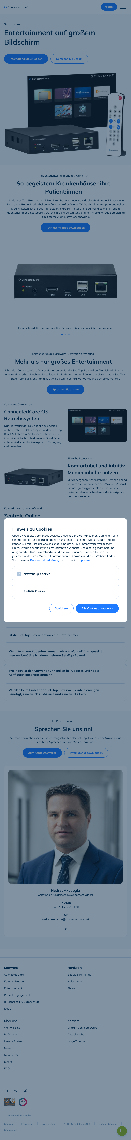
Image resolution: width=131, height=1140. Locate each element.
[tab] (65, 573)
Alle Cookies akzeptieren (97, 608)
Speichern (61, 608)
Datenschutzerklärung (44, 560)
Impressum (85, 560)
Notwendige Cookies (37, 574)
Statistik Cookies (34, 591)
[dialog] (65, 570)
